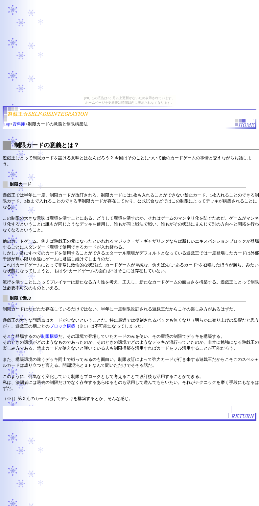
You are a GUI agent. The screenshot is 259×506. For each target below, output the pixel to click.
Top (7, 123)
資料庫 (18, 123)
